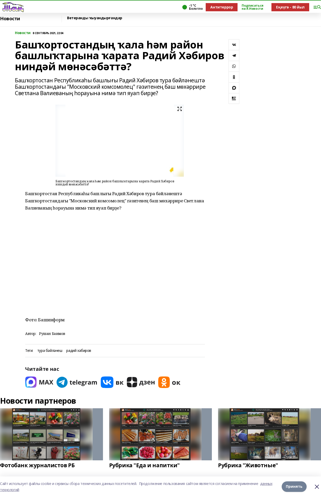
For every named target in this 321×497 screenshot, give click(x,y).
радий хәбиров (78, 351)
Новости (10, 18)
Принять (294, 486)
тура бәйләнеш (49, 351)
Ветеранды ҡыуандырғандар (94, 18)
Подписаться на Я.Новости (252, 7)
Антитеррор (221, 7)
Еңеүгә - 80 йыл (290, 7)
